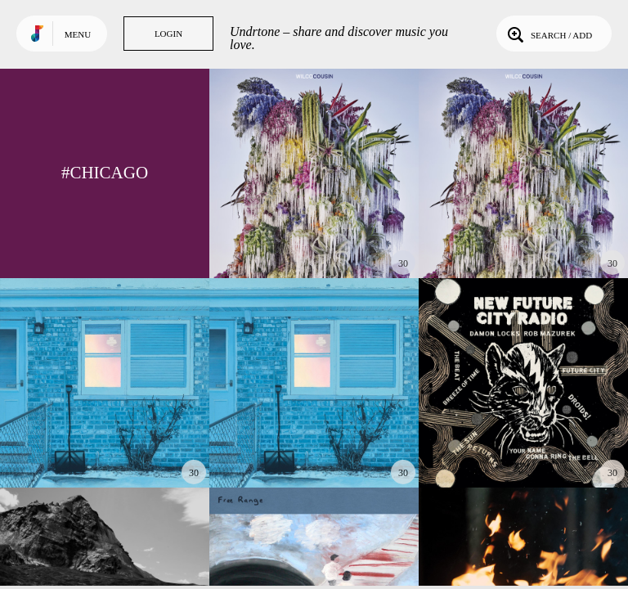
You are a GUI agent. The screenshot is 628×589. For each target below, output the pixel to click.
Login (168, 33)
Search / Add (548, 33)
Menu (78, 34)
